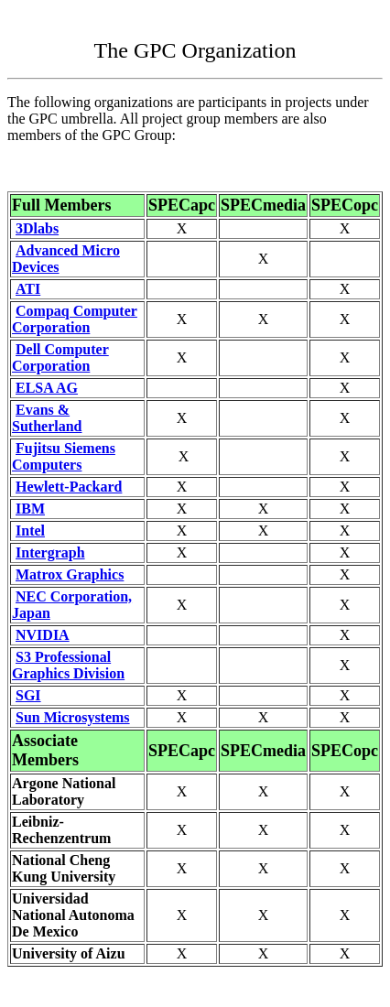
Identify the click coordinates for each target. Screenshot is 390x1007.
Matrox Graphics (70, 574)
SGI (28, 695)
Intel (30, 530)
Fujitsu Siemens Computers (63, 456)
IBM (30, 508)
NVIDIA (43, 635)
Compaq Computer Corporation (74, 319)
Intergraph (50, 552)
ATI (28, 289)
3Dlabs (37, 228)
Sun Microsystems (73, 717)
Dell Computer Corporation (60, 357)
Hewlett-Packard (69, 486)
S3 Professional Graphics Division (68, 665)
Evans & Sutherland (46, 418)
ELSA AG (47, 387)
